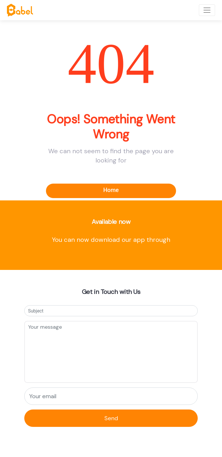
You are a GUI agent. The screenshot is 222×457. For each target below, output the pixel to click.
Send (111, 418)
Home (111, 190)
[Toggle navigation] (207, 10)
